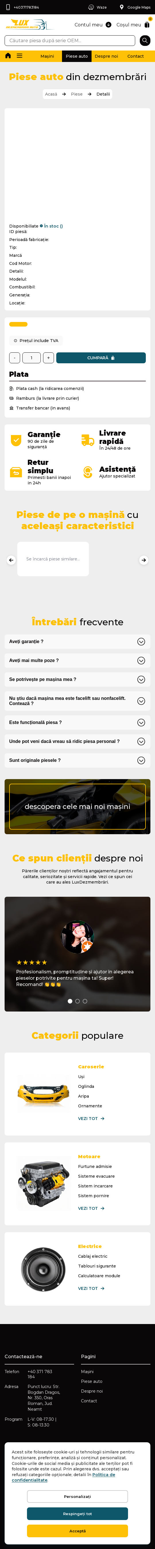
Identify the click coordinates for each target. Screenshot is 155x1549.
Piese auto (77, 56)
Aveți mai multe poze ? (34, 660)
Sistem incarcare (95, 1186)
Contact (135, 56)
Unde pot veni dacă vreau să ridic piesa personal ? (64, 741)
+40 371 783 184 (40, 1374)
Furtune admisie (95, 1166)
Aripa (83, 1096)
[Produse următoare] (144, 560)
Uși (81, 1076)
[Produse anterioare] (11, 560)
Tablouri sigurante (97, 1266)
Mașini (47, 56)
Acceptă (77, 1531)
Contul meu (92, 24)
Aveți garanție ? (26, 641)
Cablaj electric (92, 1256)
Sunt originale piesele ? (35, 760)
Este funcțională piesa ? (35, 722)
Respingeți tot (77, 1513)
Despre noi (106, 56)
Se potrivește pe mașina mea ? (42, 679)
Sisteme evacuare (96, 1176)
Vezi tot (91, 1118)
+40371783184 (22, 7)
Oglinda (86, 1086)
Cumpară (101, 357)
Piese (77, 94)
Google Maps (134, 7)
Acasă (51, 94)
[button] (19, 56)
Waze (97, 7)
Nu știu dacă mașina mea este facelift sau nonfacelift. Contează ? (67, 701)
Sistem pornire (93, 1195)
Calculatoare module (99, 1275)
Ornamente (90, 1106)
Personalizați (77, 1496)
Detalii (103, 94)
